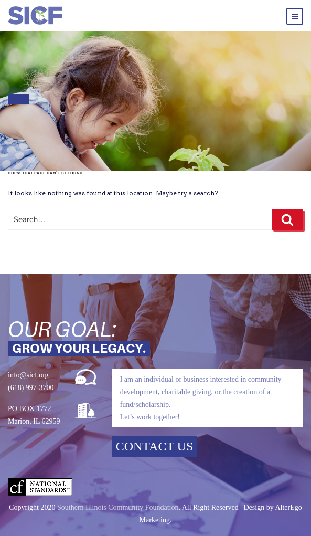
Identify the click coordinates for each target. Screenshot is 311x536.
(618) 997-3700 (31, 388)
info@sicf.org (28, 375)
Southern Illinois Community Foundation (117, 507)
